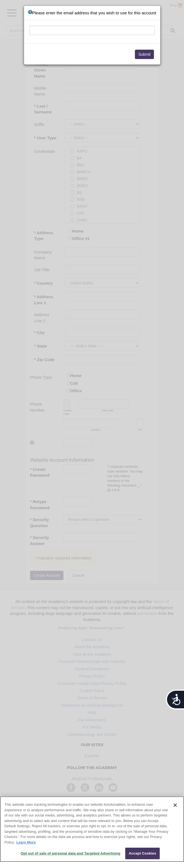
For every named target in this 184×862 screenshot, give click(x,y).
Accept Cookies (142, 853)
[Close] (175, 805)
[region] (92, 829)
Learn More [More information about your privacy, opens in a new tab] (26, 842)
